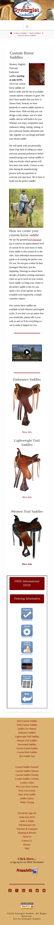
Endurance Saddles (27, 732)
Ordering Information (27, 598)
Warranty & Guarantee (27, 829)
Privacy (27, 844)
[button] (27, 26)
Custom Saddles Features (27, 767)
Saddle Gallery (27, 798)
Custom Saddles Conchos (27, 779)
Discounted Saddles (27, 744)
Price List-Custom (27, 790)
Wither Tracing (27, 802)
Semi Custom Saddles (27, 721)
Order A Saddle (27, 821)
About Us (27, 836)
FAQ (27, 848)
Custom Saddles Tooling (27, 775)
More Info (27, 432)
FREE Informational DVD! (27, 583)
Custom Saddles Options (27, 771)
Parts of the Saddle (27, 794)
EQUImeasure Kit (27, 825)
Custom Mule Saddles (27, 752)
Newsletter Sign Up (27, 813)
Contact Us (27, 840)
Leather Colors (27, 782)
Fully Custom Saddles (27, 725)
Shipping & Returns (27, 833)
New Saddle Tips (27, 756)
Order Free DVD (27, 817)
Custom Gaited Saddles (27, 748)
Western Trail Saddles (27, 740)
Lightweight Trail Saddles (27, 736)
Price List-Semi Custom (27, 786)
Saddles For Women (27, 729)
